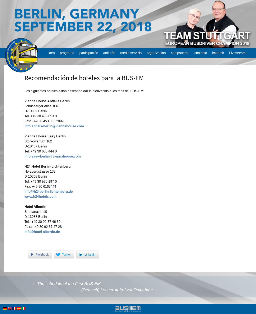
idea (52, 53)
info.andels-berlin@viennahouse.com (54, 126)
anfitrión (109, 53)
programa (67, 53)
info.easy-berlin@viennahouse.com (52, 156)
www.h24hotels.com (40, 196)
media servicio (131, 53)
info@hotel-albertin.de (42, 232)
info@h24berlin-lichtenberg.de (48, 191)
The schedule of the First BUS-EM (66, 283)
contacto (200, 53)
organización (156, 53)
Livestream (237, 53)
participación (88, 53)
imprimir (218, 53)
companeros (180, 53)
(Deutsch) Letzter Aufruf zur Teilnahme (119, 290)
